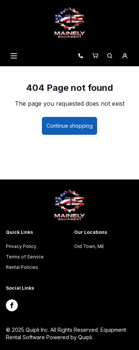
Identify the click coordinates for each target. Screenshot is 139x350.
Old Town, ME (89, 246)
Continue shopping (69, 125)
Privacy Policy (21, 246)
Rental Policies (22, 267)
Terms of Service (25, 257)
